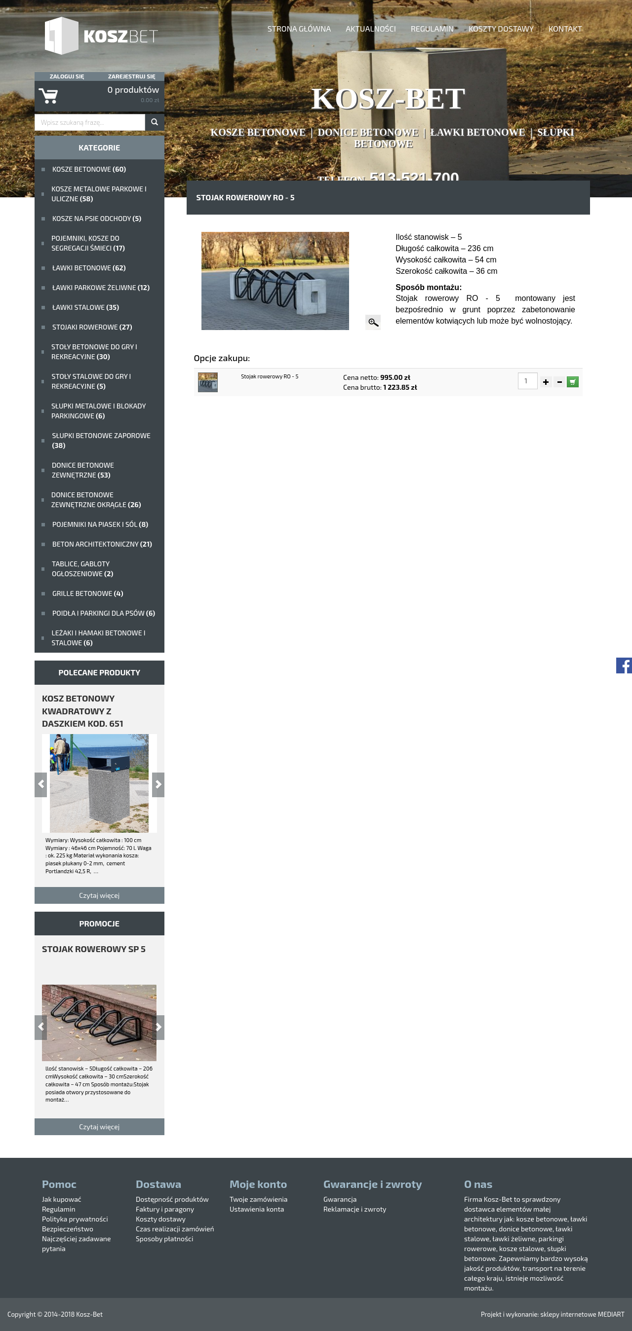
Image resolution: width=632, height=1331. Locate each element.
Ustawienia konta (257, 1209)
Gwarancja (339, 1199)
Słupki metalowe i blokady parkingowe (98, 411)
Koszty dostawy (501, 28)
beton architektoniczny (102, 544)
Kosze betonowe (89, 169)
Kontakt (565, 28)
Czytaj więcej (99, 895)
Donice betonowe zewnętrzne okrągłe (96, 499)
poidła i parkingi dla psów (103, 613)
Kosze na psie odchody (96, 218)
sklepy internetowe (568, 1314)
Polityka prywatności (75, 1219)
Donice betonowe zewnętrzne (83, 470)
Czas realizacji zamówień (175, 1228)
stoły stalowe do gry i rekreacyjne (91, 381)
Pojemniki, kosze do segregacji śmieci (88, 243)
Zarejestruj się (132, 76)
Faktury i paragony (165, 1209)
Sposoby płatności (164, 1238)
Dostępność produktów (172, 1199)
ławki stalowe (85, 307)
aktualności (371, 28)
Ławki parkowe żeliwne (101, 287)
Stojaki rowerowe (92, 327)
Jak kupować (61, 1199)
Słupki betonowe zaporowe (101, 440)
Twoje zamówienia (259, 1199)
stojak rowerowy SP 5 (94, 948)
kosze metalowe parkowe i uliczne (98, 194)
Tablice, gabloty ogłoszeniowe (82, 568)
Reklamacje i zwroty (354, 1209)
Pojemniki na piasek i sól (100, 524)
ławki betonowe (89, 267)
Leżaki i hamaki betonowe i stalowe (98, 638)
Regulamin (432, 28)
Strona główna (299, 28)
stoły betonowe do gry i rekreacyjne (94, 351)
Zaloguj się (67, 76)
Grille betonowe (87, 593)
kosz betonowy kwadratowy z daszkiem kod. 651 (82, 711)
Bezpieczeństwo (67, 1228)
